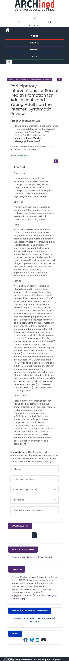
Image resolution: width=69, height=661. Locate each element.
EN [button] (49, 22)
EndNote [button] (34, 621)
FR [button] (19, 22)
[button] (9, 62)
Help (34, 56)
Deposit (34, 49)
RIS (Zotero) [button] (48, 618)
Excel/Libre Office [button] (23, 618)
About (34, 35)
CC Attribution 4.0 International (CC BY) (31, 557)
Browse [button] (34, 42)
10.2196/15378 (22, 155)
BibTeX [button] (36, 618)
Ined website (34, 25)
